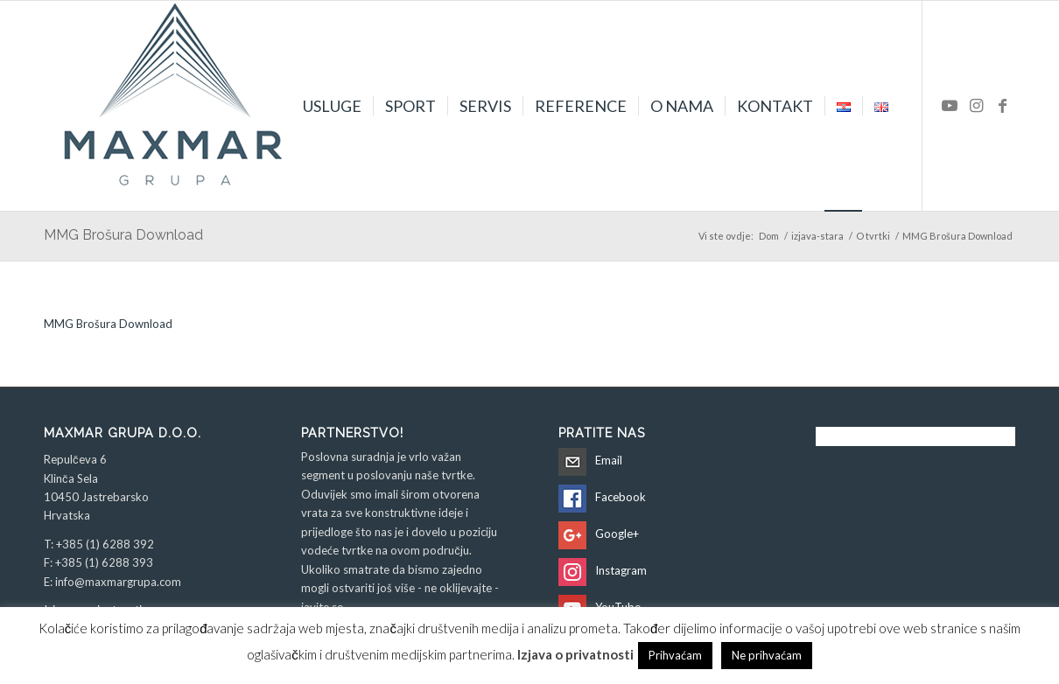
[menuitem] (332, 106)
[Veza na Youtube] (949, 105)
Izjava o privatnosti (575, 654)
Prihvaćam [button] (675, 655)
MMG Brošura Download (123, 235)
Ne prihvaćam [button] (767, 655)
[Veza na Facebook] (1002, 105)
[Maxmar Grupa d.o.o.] (175, 106)
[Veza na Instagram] (976, 105)
